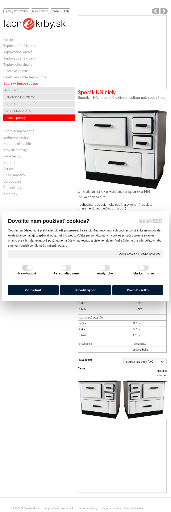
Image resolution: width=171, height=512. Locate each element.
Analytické (105, 273)
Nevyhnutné (27, 273)
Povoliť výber (85, 290)
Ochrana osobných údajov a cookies (139, 253)
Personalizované (66, 273)
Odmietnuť (33, 290)
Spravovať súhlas (134, 508)
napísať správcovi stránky (60, 508)
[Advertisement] (122, 52)
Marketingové (143, 273)
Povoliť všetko (138, 290)
